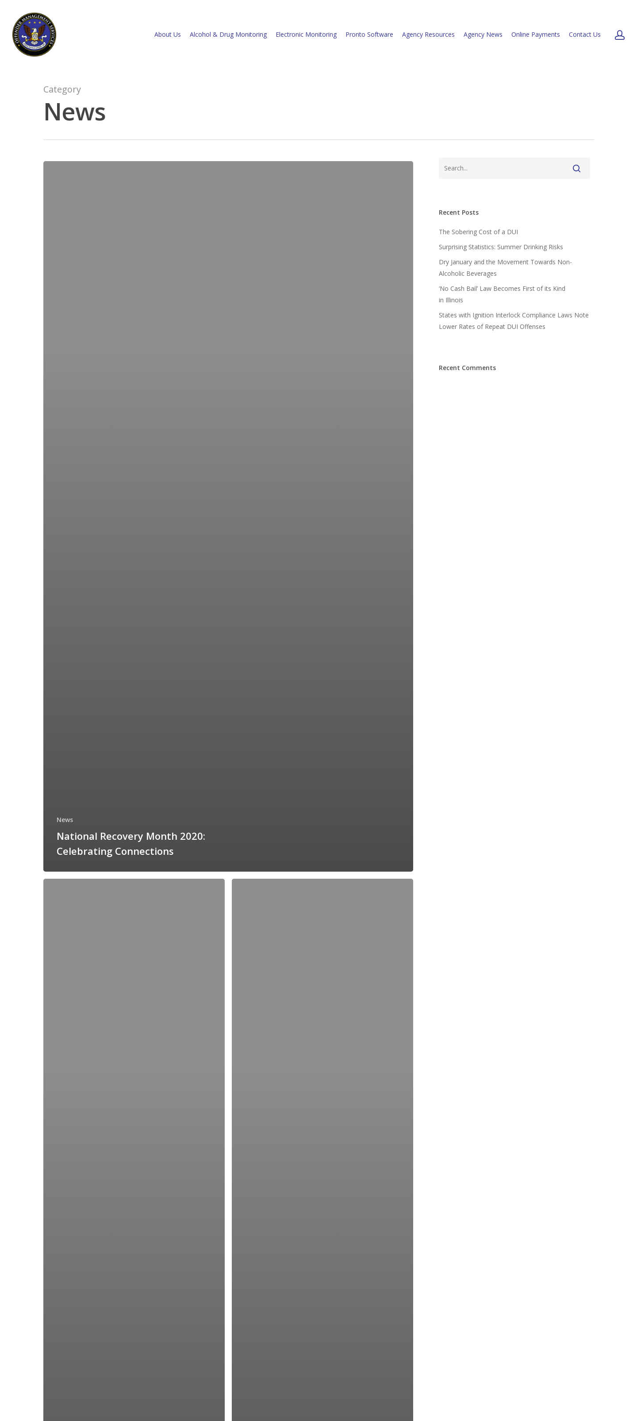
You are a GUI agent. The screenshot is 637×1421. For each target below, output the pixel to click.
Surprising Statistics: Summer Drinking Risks (501, 247)
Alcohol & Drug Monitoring (228, 34)
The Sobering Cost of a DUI (478, 232)
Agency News (483, 34)
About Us (167, 34)
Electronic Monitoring (306, 34)
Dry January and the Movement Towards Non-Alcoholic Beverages (505, 268)
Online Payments (535, 34)
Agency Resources (428, 34)
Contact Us (585, 34)
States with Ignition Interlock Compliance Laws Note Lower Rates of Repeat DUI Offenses (514, 321)
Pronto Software (369, 34)
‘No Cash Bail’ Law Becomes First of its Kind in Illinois (502, 294)
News (65, 819)
